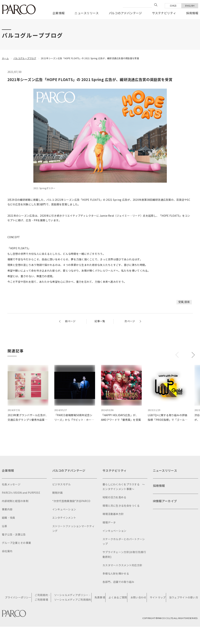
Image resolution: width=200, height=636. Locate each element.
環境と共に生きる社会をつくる (121, 505)
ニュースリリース (87, 13)
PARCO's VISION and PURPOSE (21, 492)
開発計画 (57, 492)
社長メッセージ (11, 484)
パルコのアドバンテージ (125, 13)
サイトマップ (158, 597)
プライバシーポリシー (18, 597)
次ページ (129, 321)
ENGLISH (190, 5)
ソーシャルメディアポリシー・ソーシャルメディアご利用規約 (72, 597)
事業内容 (7, 509)
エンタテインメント (64, 517)
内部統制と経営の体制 (15, 501)
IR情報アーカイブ (165, 501)
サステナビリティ (164, 13)
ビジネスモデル (61, 484)
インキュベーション (64, 509)
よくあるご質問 (118, 597)
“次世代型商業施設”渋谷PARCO (71, 501)
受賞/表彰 (184, 302)
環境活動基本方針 (113, 514)
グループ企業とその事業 (16, 543)
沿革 (4, 526)
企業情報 (58, 13)
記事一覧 (100, 321)
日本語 (173, 5)
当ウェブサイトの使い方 (183, 597)
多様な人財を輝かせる (116, 573)
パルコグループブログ (24, 58)
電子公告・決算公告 (14, 534)
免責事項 (100, 597)
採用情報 (192, 13)
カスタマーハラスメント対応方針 (122, 565)
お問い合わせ (138, 597)
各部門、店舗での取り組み (118, 582)
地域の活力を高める (114, 497)
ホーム (5, 58)
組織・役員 (8, 517)
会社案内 (7, 551)
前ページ (70, 321)
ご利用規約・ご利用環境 (43, 597)
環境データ (109, 522)
